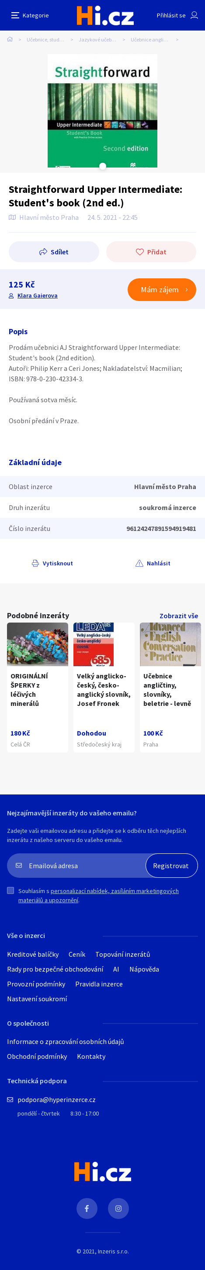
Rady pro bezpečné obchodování (55, 969)
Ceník (77, 954)
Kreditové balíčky (33, 954)
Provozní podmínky (36, 983)
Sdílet (60, 251)
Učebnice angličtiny (152, 39)
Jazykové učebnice (100, 39)
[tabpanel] (103, 111)
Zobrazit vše (179, 615)
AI (116, 969)
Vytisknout (58, 563)
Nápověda (144, 969)
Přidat (157, 251)
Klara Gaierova (37, 295)
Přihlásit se (171, 15)
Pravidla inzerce (99, 983)
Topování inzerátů (122, 954)
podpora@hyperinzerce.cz (56, 1099)
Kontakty (91, 1056)
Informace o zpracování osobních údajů (65, 1041)
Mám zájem (160, 289)
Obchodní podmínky (37, 1056)
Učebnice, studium (48, 39)
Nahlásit (158, 563)
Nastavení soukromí (37, 998)
